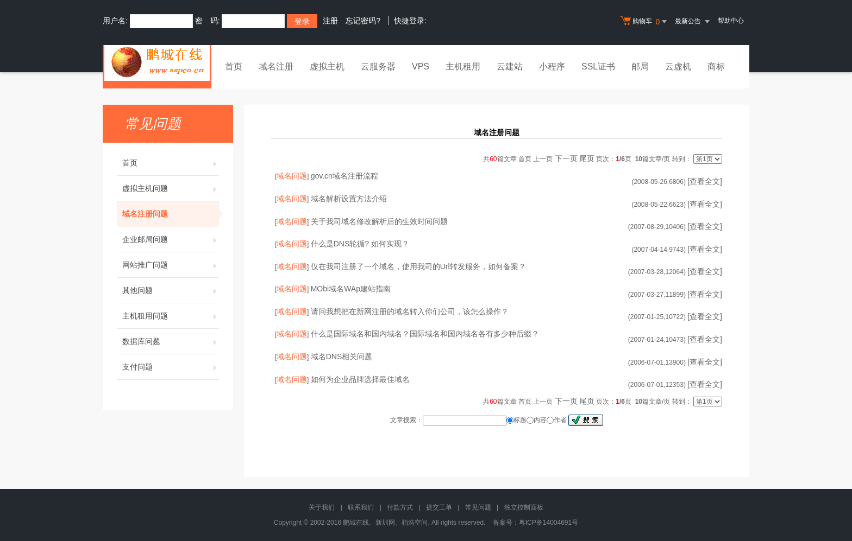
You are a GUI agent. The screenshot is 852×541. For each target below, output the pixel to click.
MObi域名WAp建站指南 (351, 288)
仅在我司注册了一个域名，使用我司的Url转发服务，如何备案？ (418, 266)
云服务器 (378, 66)
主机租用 (463, 66)
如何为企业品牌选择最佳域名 (360, 379)
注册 (330, 20)
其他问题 (170, 290)
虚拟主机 (327, 66)
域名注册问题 (170, 213)
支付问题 (170, 366)
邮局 (640, 66)
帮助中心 (731, 20)
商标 (716, 66)
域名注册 (276, 66)
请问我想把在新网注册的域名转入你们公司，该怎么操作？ (410, 311)
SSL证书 (598, 66)
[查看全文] (704, 181)
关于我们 (322, 507)
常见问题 (478, 507)
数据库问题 (170, 341)
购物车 (645, 21)
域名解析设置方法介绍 (349, 198)
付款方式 (400, 507)
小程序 (552, 66)
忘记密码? (363, 20)
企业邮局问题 (170, 239)
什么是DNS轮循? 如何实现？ (360, 243)
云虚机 (678, 66)
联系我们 (361, 507)
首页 (233, 66)
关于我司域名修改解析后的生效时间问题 (379, 221)
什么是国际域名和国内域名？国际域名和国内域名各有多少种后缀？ (425, 333)
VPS (420, 66)
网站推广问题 (170, 264)
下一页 (566, 158)
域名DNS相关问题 (342, 356)
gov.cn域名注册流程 (344, 175)
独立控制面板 (523, 507)
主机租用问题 (170, 315)
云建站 (510, 66)
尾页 (586, 158)
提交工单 (439, 507)
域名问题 (292, 175)
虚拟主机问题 (170, 188)
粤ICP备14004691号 (548, 522)
